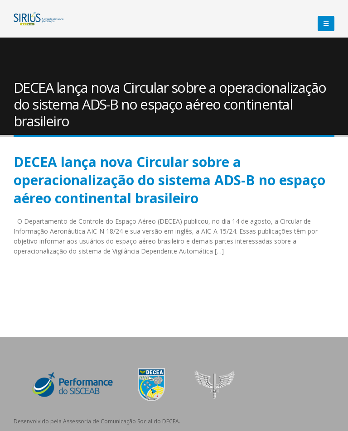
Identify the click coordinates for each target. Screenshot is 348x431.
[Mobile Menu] (326, 23)
